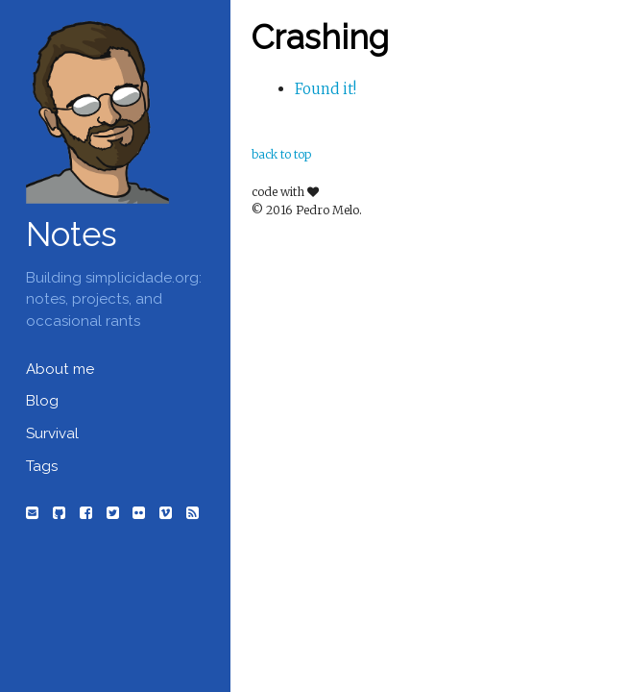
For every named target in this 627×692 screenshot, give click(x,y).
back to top (281, 154)
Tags (42, 466)
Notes (71, 234)
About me (60, 369)
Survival (52, 433)
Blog (42, 400)
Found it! (325, 89)
